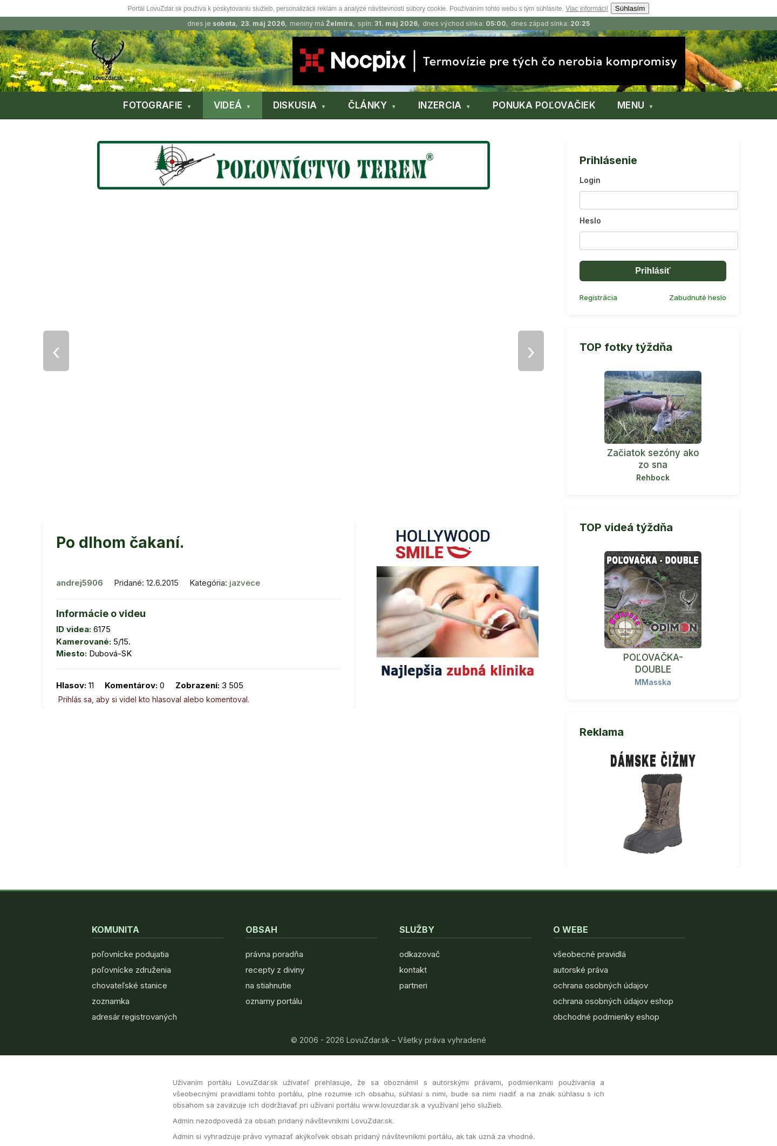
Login (590, 180)
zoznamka (111, 1001)
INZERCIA (439, 105)
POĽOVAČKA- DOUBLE (653, 663)
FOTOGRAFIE (152, 105)
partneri (413, 985)
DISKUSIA (295, 105)
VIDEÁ (228, 105)
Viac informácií (586, 8)
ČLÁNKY (367, 105)
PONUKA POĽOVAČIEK (544, 105)
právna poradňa (274, 954)
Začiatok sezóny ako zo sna (653, 458)
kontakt (413, 970)
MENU (630, 105)
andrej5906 (79, 583)
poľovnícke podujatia (130, 954)
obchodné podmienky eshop (606, 1017)
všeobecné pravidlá (589, 954)
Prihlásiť (652, 270)
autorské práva (580, 970)
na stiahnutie (268, 985)
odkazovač (419, 954)
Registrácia (598, 297)
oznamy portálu (274, 1001)
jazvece (244, 583)
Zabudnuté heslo (697, 297)
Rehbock (653, 477)
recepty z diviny (275, 970)
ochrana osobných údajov (600, 985)
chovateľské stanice (129, 985)
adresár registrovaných (134, 1017)
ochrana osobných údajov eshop (613, 1001)
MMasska (653, 682)
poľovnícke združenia (131, 970)
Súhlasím (630, 8)
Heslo (590, 220)
